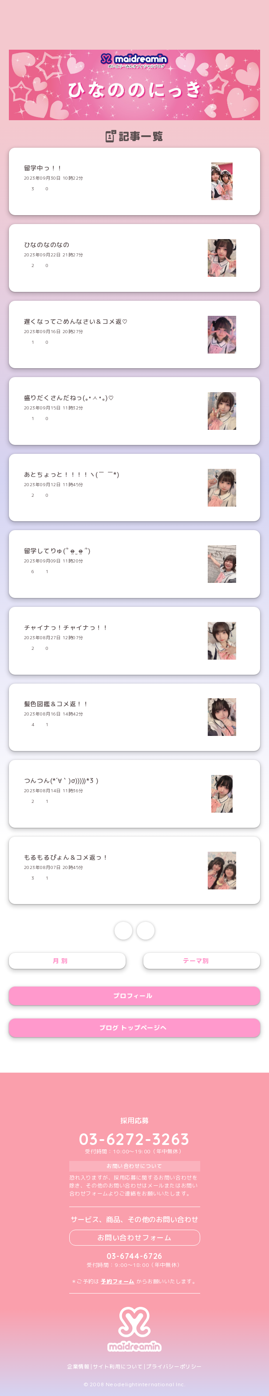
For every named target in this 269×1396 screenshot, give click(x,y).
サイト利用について (118, 1367)
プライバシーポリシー (174, 1367)
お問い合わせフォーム (134, 1238)
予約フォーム (117, 1281)
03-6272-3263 (134, 1139)
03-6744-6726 (135, 1256)
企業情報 (78, 1367)
